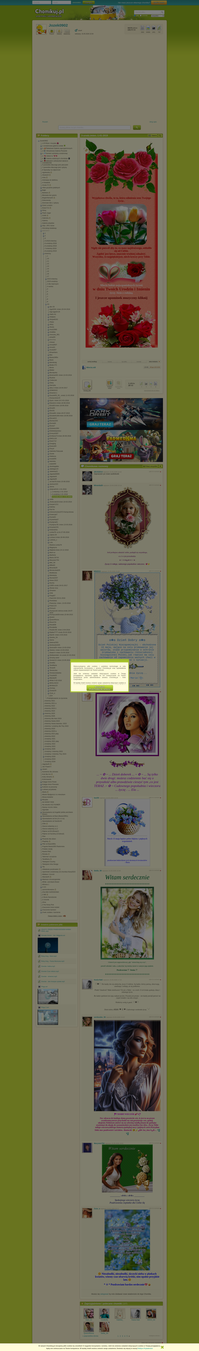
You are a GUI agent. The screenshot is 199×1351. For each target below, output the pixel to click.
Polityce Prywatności (145, 1348)
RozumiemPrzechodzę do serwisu (99, 688)
